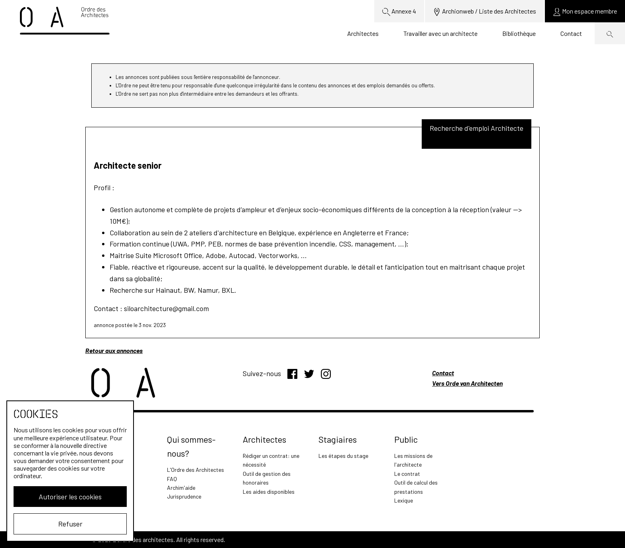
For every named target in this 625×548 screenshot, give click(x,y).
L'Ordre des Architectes (195, 469)
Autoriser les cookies (70, 496)
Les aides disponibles (269, 491)
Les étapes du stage (343, 455)
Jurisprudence (184, 496)
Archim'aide (181, 487)
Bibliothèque (519, 33)
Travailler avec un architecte (440, 33)
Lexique (403, 500)
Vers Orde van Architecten (467, 383)
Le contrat (407, 473)
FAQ (172, 478)
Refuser (70, 523)
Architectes (363, 33)
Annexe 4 (399, 11)
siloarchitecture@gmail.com (166, 308)
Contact (571, 33)
